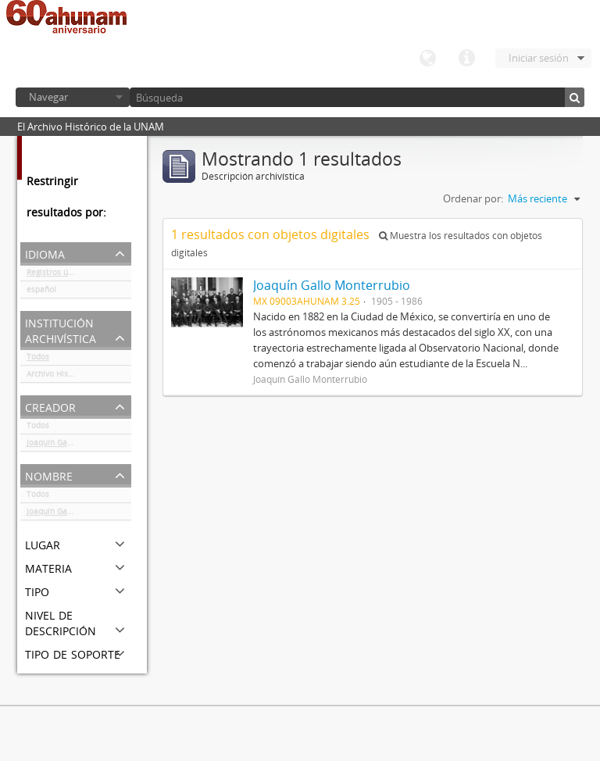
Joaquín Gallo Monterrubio (76, 445)
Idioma (427, 58)
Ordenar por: (473, 198)
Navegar (48, 97)
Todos (38, 359)
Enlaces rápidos (466, 58)
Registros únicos (57, 275)
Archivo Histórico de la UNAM (79, 376)
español (41, 292)
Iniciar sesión (539, 58)
